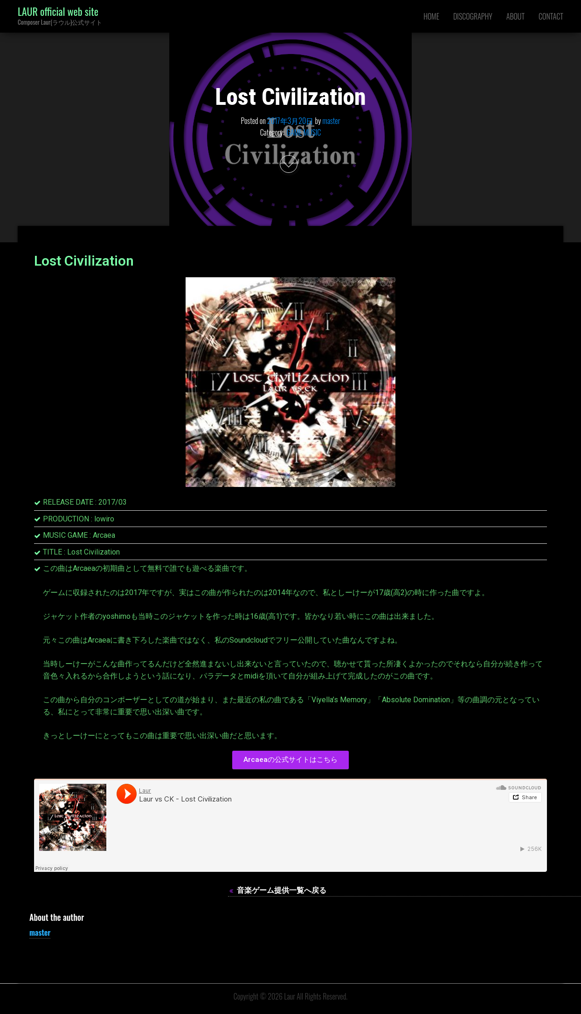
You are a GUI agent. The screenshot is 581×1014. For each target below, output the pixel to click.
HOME (431, 16)
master (331, 120)
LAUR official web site (58, 11)
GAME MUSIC (304, 132)
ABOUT (515, 16)
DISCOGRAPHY (472, 16)
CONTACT (551, 16)
